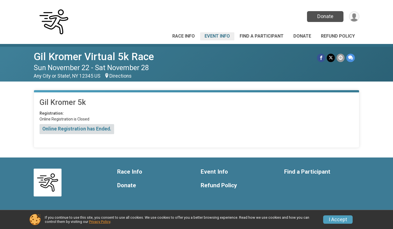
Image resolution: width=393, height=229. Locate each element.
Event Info (217, 36)
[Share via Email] (340, 58)
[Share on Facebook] (321, 58)
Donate (325, 16)
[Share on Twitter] (331, 58)
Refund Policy (338, 36)
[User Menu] (354, 16)
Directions (120, 76)
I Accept (338, 219)
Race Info (183, 36)
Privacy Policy (99, 222)
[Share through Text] (350, 58)
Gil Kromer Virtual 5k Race (94, 57)
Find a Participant (262, 36)
